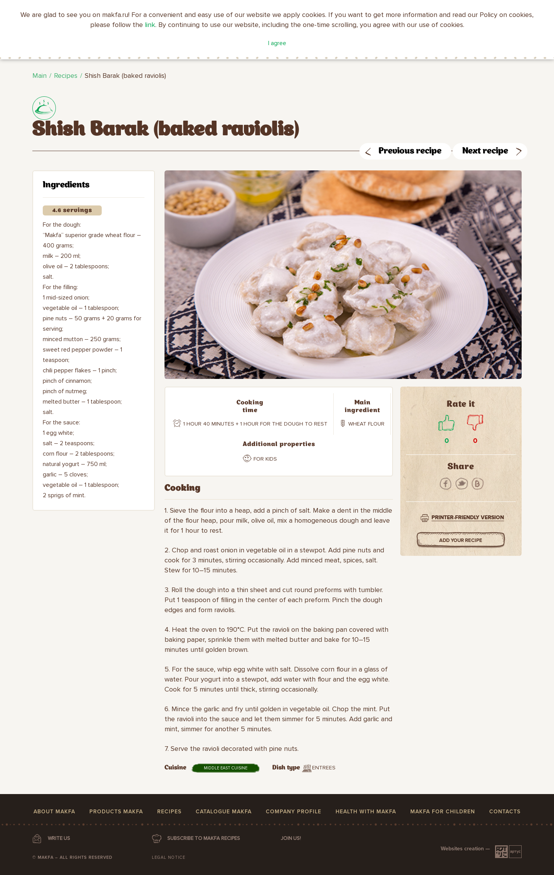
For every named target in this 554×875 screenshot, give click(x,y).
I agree (277, 43)
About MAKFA (54, 811)
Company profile (293, 811)
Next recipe (485, 151)
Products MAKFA (116, 811)
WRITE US (59, 838)
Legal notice (168, 857)
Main (39, 75)
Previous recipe (410, 151)
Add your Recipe (461, 540)
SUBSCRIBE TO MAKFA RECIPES (203, 838)
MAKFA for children (442, 811)
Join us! (291, 838)
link (150, 24)
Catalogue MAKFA (224, 811)
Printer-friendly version (467, 517)
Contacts (504, 811)
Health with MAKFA (366, 811)
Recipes (65, 75)
